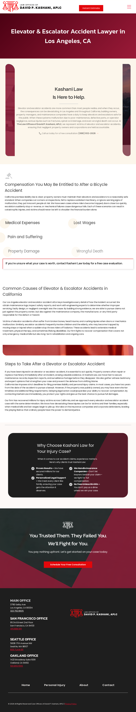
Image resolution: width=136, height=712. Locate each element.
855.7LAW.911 (16, 649)
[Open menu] (129, 7)
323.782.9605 (17, 610)
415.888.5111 (16, 628)
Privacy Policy (15, 697)
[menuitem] (26, 685)
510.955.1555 (16, 666)
